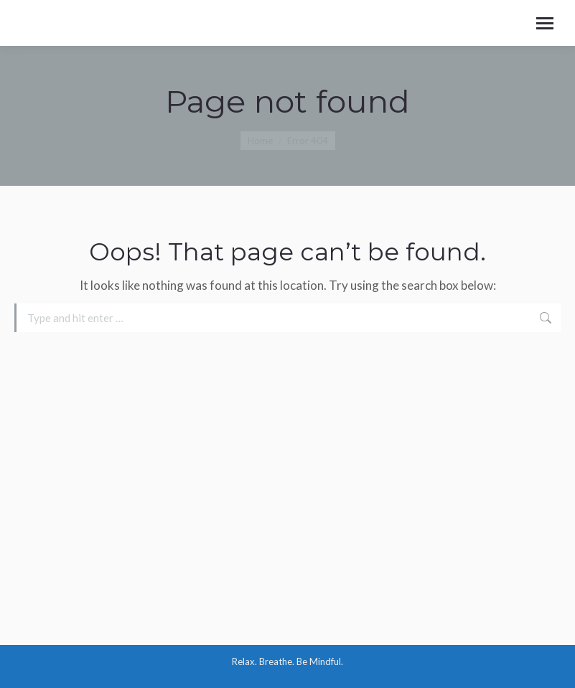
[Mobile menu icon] (545, 23)
